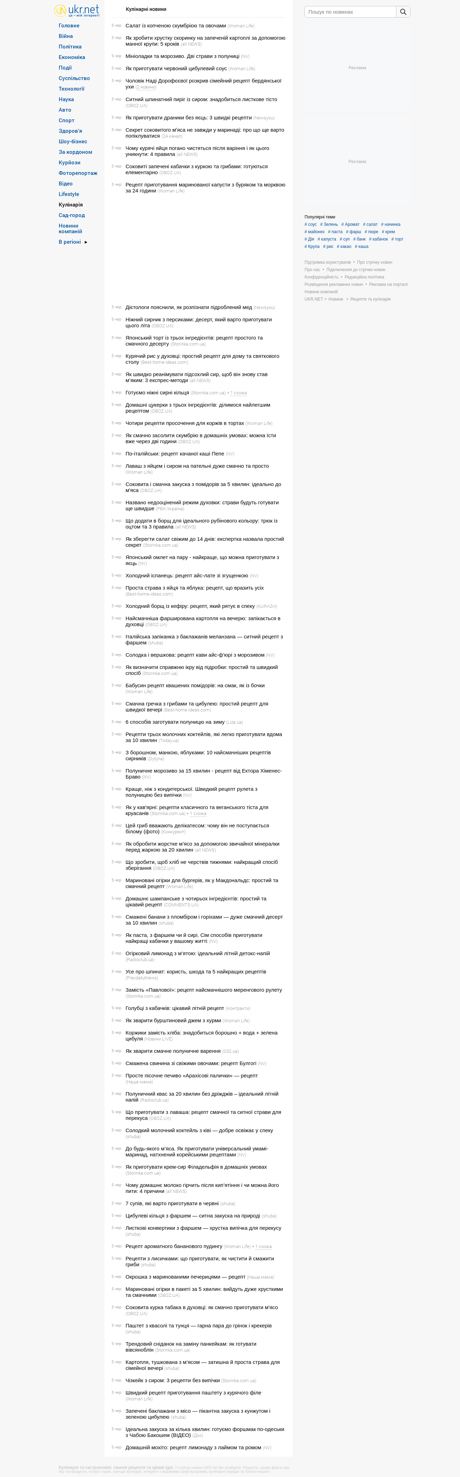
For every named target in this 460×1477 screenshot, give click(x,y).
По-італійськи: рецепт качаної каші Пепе (175, 454)
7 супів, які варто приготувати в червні (172, 1203)
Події (65, 67)
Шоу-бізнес (73, 141)
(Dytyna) (156, 758)
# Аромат (350, 224)
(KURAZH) (266, 606)
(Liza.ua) (234, 722)
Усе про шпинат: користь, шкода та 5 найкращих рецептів (196, 971)
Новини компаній (70, 228)
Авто (65, 109)
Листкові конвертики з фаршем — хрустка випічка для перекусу (203, 1228)
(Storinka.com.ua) (188, 344)
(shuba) (155, 642)
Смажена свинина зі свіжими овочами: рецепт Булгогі (191, 1063)
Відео (66, 183)
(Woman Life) (241, 25)
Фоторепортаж (78, 173)
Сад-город (72, 215)
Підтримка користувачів (328, 262)
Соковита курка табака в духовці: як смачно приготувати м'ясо (202, 1307)
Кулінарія (71, 204)
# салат (370, 224)
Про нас (312, 269)
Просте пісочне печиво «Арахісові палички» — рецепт (192, 1075)
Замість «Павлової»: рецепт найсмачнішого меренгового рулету (204, 990)
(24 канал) (172, 136)
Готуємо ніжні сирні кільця (157, 392)
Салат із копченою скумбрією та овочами (176, 25)
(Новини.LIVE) (158, 1039)
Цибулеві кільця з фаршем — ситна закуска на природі (193, 1216)
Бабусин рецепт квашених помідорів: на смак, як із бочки (195, 685)
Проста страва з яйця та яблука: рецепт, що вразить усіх (195, 588)
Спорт (67, 120)
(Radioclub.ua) (140, 959)
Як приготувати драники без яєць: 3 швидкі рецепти (189, 117)
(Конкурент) (173, 831)
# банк (359, 239)
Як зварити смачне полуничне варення (173, 1051)
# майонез (315, 231)
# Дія (309, 239)
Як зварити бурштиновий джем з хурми (173, 1020)
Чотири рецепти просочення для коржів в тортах (185, 423)
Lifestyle (69, 194)
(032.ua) (230, 1051)
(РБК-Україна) (170, 508)
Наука (66, 99)
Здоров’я (70, 130)
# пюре (371, 231)
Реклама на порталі (388, 284)
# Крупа (312, 246)
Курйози (70, 162)
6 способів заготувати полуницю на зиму (175, 722)
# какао (344, 246)
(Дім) (197, 1435)
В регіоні (70, 241)
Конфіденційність (321, 277)
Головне (69, 25)
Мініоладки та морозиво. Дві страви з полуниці (182, 56)
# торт (397, 239)
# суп (345, 239)
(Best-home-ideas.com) (164, 362)
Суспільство (74, 78)
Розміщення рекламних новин (334, 284)
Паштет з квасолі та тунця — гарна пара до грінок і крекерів (199, 1325)
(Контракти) (238, 1008)
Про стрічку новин (374, 262)
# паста (335, 231)
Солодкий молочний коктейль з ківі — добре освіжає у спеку (199, 1130)
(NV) (245, 56)
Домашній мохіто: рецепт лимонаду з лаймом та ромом (193, 1447)
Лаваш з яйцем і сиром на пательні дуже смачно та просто (197, 466)
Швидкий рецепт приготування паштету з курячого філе (193, 1393)
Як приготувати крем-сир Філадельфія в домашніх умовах (196, 1167)
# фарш (353, 231)
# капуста (327, 239)
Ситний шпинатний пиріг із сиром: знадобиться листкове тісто (201, 99)
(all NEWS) (191, 44)
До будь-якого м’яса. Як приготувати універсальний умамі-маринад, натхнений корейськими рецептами (197, 1151)
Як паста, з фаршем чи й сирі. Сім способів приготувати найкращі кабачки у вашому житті (194, 938)
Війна (66, 36)
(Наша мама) (139, 1081)
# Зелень (329, 224)
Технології (71, 88)
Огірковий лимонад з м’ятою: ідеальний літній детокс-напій (198, 953)
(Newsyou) (264, 117)
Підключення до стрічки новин (355, 269)
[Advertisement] (197, 249)
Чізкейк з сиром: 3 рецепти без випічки (173, 1380)
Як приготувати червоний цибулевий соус (176, 68)
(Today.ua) (169, 740)
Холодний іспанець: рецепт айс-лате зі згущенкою (187, 575)
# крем (388, 231)
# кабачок (378, 239)
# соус (311, 224)
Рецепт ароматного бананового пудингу (174, 1246)
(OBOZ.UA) (136, 105)
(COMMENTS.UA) (181, 904)
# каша (362, 246)
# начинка (391, 224)
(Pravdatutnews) (142, 977)
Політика (70, 46)
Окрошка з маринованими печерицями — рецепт (185, 1277)
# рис (328, 246)
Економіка (72, 57)
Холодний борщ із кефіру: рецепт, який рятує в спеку (190, 606)
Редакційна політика (364, 277)
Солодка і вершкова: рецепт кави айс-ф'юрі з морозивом (195, 655)
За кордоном (75, 152)
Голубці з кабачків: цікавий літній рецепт (175, 1008)
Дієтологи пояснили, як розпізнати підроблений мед (189, 307)
